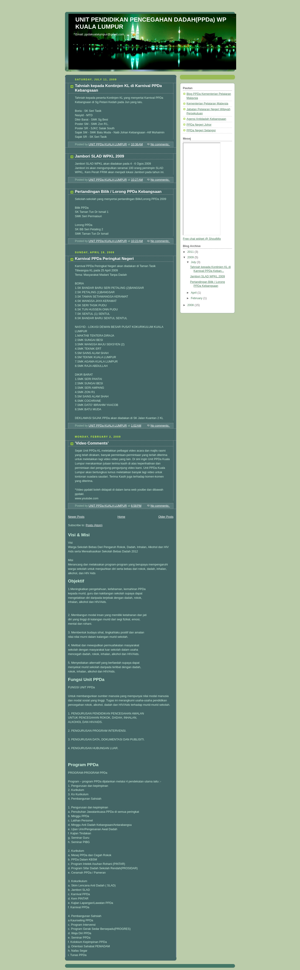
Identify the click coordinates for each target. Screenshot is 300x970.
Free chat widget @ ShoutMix (202, 238)
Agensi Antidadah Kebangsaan (206, 119)
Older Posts (165, 516)
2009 (191, 257)
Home (121, 516)
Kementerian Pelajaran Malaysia (207, 103)
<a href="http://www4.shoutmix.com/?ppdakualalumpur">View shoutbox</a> (202, 189)
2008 (191, 305)
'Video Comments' (92, 443)
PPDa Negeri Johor (199, 124)
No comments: (160, 144)
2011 (191, 251)
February (197, 298)
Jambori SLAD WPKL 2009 (99, 156)
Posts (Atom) (94, 525)
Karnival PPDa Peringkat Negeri (104, 258)
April (194, 292)
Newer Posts (76, 516)
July (194, 262)
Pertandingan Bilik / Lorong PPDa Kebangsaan (118, 191)
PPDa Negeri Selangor (201, 130)
